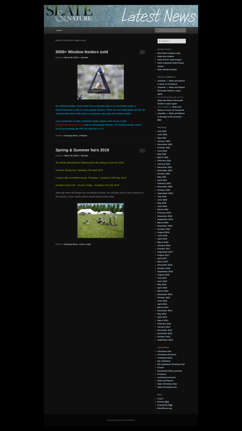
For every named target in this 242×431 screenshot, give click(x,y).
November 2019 (164, 216)
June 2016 (162, 281)
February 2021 (164, 183)
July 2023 (162, 131)
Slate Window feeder (167, 69)
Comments (165, 405)
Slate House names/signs (169, 59)
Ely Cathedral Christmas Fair (171, 364)
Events (160, 367)
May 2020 (161, 203)
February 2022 (164, 160)
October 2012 (163, 336)
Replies (83, 136)
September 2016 (165, 271)
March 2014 (162, 307)
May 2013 (161, 314)
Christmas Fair (164, 351)
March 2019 (162, 222)
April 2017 (162, 258)
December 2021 (164, 167)
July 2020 (162, 196)
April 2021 (162, 180)
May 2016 (161, 284)
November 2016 (164, 265)
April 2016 (162, 288)
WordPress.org (164, 408)
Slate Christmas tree (167, 387)
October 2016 (163, 268)
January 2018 (163, 245)
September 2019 (165, 219)
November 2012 (164, 333)
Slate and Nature (165, 380)
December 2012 (164, 330)
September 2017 (165, 252)
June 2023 (162, 134)
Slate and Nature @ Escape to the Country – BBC (171, 116)
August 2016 (163, 275)
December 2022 (164, 144)
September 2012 (165, 340)
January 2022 (163, 164)
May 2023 (161, 138)
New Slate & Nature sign (169, 53)
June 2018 (162, 235)
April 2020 (162, 206)
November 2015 (164, 294)
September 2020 (165, 193)
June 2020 (162, 200)
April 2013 (162, 317)
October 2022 (163, 147)
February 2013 (164, 324)
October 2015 (163, 297)
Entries (163, 402)
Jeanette (84, 57)
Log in (160, 398)
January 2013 (163, 327)
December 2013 (164, 310)
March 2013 (162, 320)
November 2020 (164, 186)
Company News (70, 136)
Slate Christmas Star (167, 384)
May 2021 (161, 177)
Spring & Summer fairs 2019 (82, 150)
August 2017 (163, 255)
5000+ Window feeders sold (82, 52)
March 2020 (162, 209)
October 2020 (163, 190)
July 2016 (162, 278)
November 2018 (164, 226)
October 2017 (163, 249)
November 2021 (164, 170)
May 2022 (161, 154)
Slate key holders (165, 56)
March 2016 (162, 291)
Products (161, 374)
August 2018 (163, 232)
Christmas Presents (166, 354)
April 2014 (162, 304)
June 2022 (162, 151)
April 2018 (162, 239)
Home (59, 30)
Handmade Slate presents (169, 371)
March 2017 (162, 261)
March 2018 (162, 242)
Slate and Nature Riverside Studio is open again (171, 90)
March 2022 (162, 157)
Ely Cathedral (163, 361)
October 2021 (163, 174)
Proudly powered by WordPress (121, 420)
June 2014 (162, 301)
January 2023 (163, 141)
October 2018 (163, 229)
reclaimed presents (166, 377)
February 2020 (164, 213)
